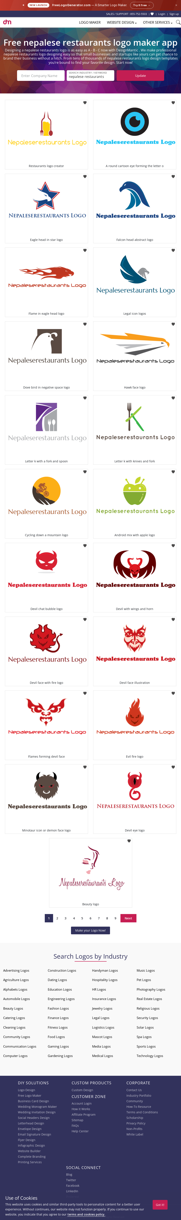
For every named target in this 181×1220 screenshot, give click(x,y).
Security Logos (147, 1018)
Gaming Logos (58, 1046)
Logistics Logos (103, 1027)
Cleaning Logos (14, 1027)
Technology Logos (150, 1056)
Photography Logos (151, 989)
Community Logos (16, 1037)
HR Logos (99, 989)
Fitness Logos (58, 1027)
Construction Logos (62, 970)
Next (128, 918)
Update (140, 75)
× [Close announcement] (176, 5)
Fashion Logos (58, 1008)
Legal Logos (100, 1018)
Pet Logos (144, 980)
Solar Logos (145, 1027)
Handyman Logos (105, 970)
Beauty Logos (13, 1008)
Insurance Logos (104, 999)
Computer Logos (15, 1056)
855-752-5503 (138, 14)
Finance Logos (58, 1018)
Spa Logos (144, 1037)
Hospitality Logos (104, 980)
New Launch (38, 5)
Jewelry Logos (102, 1008)
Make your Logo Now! (90, 930)
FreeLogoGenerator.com (71, 5)
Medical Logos (102, 1056)
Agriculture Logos (16, 980)
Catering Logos (14, 1018)
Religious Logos (148, 1008)
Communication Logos (19, 1046)
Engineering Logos (61, 999)
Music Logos (146, 970)
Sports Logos (146, 1046)
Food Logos (56, 1037)
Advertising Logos (16, 970)
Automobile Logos (16, 999)
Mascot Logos (102, 1037)
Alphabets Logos (15, 989)
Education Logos (60, 989)
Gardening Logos (60, 1056)
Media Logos (101, 1046)
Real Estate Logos (149, 999)
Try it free (142, 5)
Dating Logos (57, 980)
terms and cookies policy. (86, 1214)
